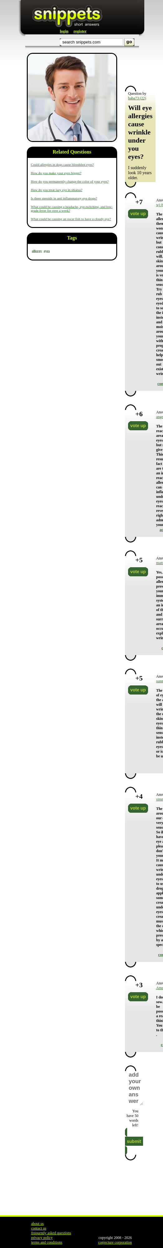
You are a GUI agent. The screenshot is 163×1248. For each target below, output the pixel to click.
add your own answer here (135, 1088)
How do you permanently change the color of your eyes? (70, 181)
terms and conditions (46, 1242)
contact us (38, 1228)
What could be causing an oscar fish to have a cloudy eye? (71, 219)
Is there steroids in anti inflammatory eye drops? (64, 198)
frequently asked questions (51, 1233)
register (80, 31)
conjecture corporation (115, 1242)
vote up (138, 213)
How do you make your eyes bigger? (56, 173)
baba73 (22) (137, 98)
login (64, 31)
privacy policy (42, 1237)
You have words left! (132, 1118)
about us (37, 1223)
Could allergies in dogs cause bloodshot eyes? (62, 164)
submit (134, 1141)
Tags (72, 237)
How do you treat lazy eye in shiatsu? (56, 190)
